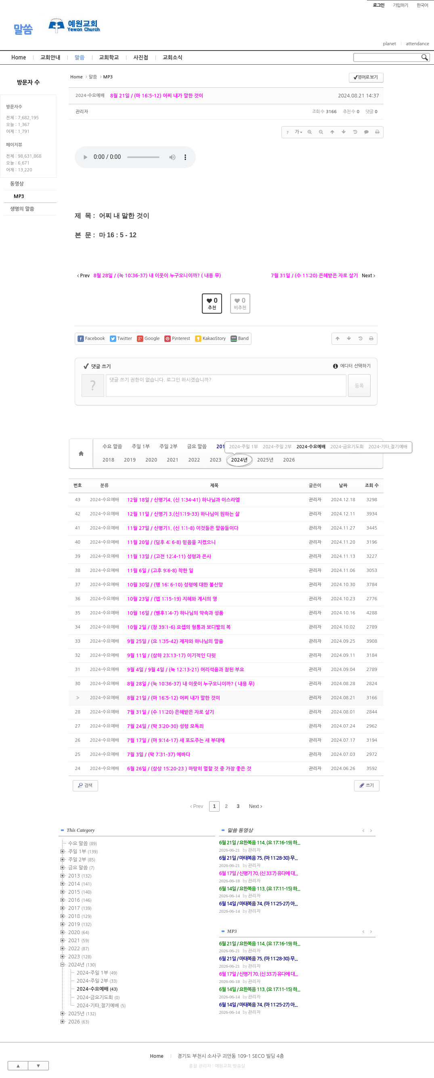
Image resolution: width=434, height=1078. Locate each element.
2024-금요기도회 (346, 447)
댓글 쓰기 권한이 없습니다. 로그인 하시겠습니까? (160, 380)
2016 (80, 899)
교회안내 (50, 57)
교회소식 (172, 57)
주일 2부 (168, 446)
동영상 (17, 183)
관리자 (81, 112)
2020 (151, 460)
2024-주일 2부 (277, 447)
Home (18, 57)
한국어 (422, 5)
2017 (80, 907)
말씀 (22, 29)
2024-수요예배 (310, 447)
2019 (130, 460)
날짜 (343, 485)
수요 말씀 (112, 446)
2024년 (239, 460)
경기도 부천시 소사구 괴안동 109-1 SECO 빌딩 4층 (230, 1054)
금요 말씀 (196, 446)
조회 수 (372, 485)
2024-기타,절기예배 (388, 447)
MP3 (19, 196)
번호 (77, 485)
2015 (80, 890)
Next (255, 806)
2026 (289, 460)
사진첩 (140, 57)
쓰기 (366, 785)
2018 (108, 460)
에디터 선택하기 (352, 366)
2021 (172, 460)
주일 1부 (140, 446)
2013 (222, 446)
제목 (214, 485)
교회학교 (109, 57)
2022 (194, 460)
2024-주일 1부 (243, 447)
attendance (417, 44)
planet (389, 44)
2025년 (265, 460)
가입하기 (400, 5)
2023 (215, 460)
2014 (80, 882)
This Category (81, 829)
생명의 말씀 (22, 209)
